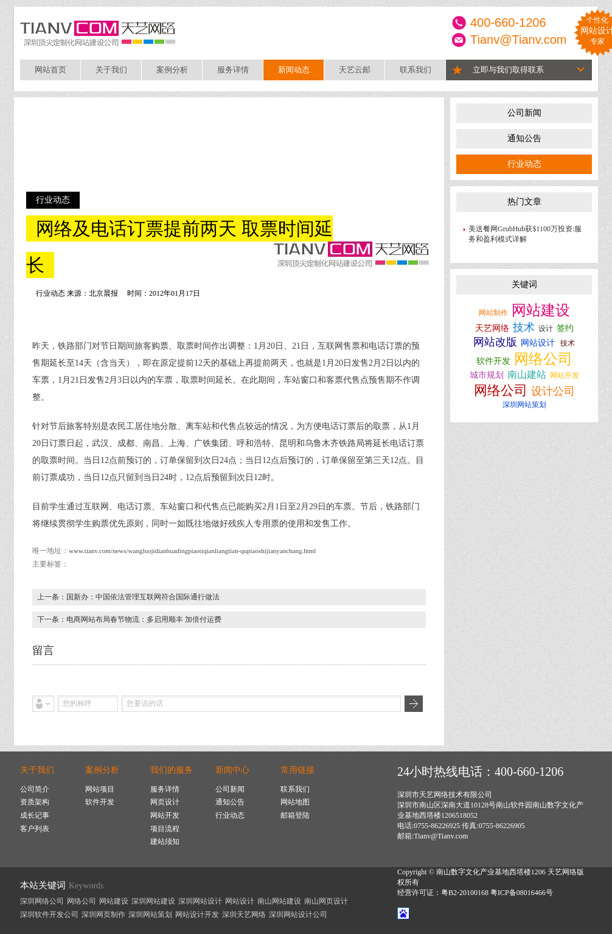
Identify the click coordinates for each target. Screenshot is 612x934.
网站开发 (564, 375)
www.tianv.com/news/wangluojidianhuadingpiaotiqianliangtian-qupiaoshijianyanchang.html (192, 550)
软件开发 (493, 361)
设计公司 (553, 391)
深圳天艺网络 (244, 914)
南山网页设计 (326, 901)
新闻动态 (294, 69)
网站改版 (495, 342)
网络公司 (543, 359)
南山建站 (526, 374)
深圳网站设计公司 (298, 914)
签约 (565, 328)
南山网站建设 (279, 901)
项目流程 (164, 828)
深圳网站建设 (153, 901)
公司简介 (34, 789)
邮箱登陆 (295, 815)
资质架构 (34, 802)
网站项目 (99, 789)
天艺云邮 (354, 69)
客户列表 (34, 828)
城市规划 (487, 375)
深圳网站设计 (200, 901)
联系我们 (415, 69)
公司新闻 (524, 112)
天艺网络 (492, 328)
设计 (545, 328)
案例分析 (172, 69)
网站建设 (541, 310)
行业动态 (524, 164)
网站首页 (50, 69)
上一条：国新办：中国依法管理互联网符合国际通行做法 (128, 597)
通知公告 (524, 138)
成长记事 (34, 815)
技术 (524, 327)
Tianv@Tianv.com (518, 39)
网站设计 (538, 342)
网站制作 (493, 312)
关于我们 (111, 69)
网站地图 (295, 802)
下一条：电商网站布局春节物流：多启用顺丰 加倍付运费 (129, 619)
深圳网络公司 (42, 901)
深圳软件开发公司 (49, 914)
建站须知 (164, 841)
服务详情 (233, 69)
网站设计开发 (197, 914)
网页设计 (164, 802)
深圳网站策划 (524, 404)
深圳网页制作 (103, 914)
